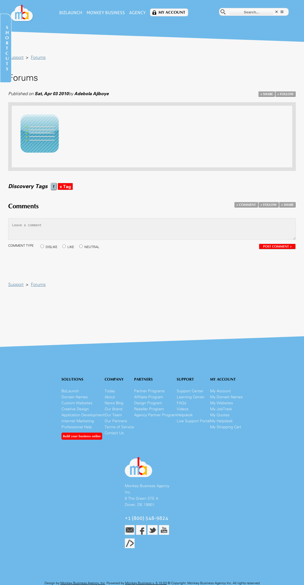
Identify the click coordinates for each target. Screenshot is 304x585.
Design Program (148, 403)
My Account (171, 12)
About (110, 397)
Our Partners (116, 421)
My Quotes (219, 415)
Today (110, 391)
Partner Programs (149, 391)
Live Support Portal (193, 421)
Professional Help (76, 427)
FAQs (181, 403)
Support (15, 57)
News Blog (114, 403)
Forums (38, 57)
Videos (182, 409)
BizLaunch (70, 12)
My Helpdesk (221, 421)
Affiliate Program (148, 397)
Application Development (83, 415)
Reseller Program (149, 409)
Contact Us (114, 433)
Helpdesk (185, 415)
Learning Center (191, 397)
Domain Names (74, 397)
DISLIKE (51, 247)
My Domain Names (226, 397)
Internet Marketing (77, 421)
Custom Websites (76, 403)
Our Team (113, 415)
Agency (137, 12)
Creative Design (75, 409)
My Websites (221, 403)
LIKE (70, 247)
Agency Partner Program (155, 415)
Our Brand (113, 409)
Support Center (190, 391)
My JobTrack (221, 409)
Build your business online (82, 436)
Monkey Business (106, 12)
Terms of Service (119, 427)
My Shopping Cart (225, 427)
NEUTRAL (91, 247)
